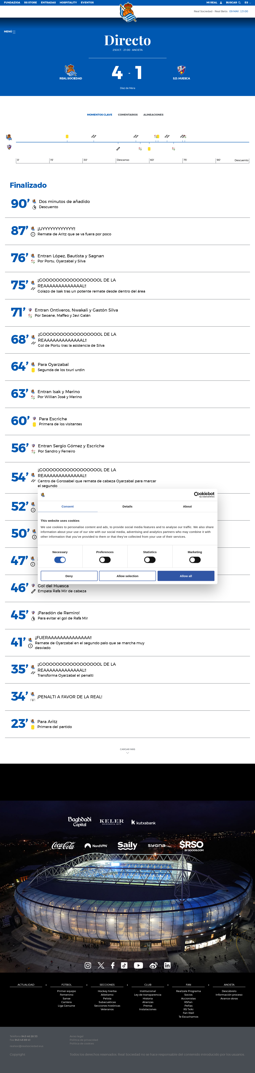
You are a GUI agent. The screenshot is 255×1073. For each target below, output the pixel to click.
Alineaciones (153, 115)
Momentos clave (99, 115)
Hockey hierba (107, 991)
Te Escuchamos (188, 1017)
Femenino (66, 995)
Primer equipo (66, 991)
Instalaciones (147, 1009)
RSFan (188, 1002)
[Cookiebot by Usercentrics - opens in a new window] (197, 495)
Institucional (148, 991)
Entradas (48, 2)
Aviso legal (76, 1036)
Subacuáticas (107, 1002)
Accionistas (188, 998)
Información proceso (229, 995)
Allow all (186, 575)
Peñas (188, 1006)
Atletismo (107, 995)
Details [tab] (128, 506)
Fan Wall (188, 1013)
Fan (188, 985)
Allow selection (127, 575)
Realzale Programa (188, 991)
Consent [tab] (68, 506)
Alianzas (147, 1002)
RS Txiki (188, 1009)
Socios (188, 995)
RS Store (30, 2)
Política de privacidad (84, 1040)
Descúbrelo (229, 991)
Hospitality (68, 2)
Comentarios (128, 115)
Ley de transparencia (147, 995)
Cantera (66, 1002)
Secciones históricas (107, 1006)
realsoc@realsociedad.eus (26, 1046)
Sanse (66, 998)
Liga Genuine (66, 1006)
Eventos (87, 2)
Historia (148, 998)
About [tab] (187, 506)
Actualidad (26, 985)
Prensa (147, 1006)
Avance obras (229, 998)
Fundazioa (12, 2)
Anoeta (137, 50)
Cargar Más (127, 751)
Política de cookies (82, 1043)
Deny (69, 575)
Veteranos (107, 1009)
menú (9, 31)
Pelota (107, 998)
